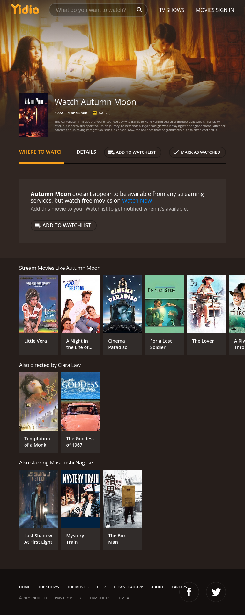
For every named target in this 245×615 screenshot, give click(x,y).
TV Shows (171, 9)
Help (101, 586)
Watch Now (137, 200)
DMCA (124, 598)
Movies (205, 9)
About (157, 586)
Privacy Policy (68, 598)
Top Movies (78, 586)
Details (86, 151)
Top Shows (48, 586)
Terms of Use (100, 598)
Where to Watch (41, 151)
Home (24, 586)
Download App (128, 586)
